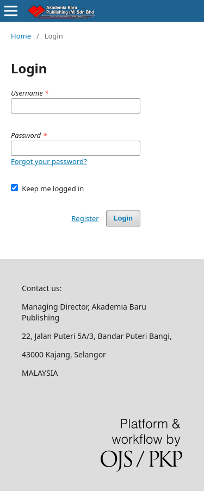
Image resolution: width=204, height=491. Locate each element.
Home (21, 36)
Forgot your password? (49, 161)
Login (123, 218)
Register (84, 218)
